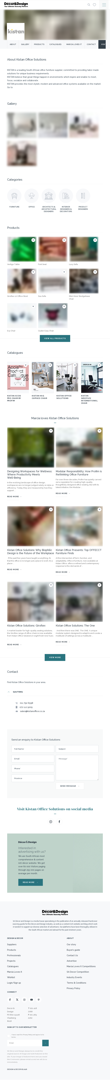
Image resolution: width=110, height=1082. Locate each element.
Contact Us (71, 956)
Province (18, 778)
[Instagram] (24, 1002)
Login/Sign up (14, 984)
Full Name (19, 749)
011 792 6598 (26, 703)
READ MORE (30, 882)
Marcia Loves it (74, 44)
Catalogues (55, 44)
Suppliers (12, 944)
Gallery (25, 44)
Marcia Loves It (15, 973)
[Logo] (43, 4)
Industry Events (74, 978)
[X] (17, 1002)
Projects (11, 961)
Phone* (17, 768)
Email (17, 759)
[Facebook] (10, 1002)
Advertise (71, 961)
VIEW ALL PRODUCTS (55, 338)
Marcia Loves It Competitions (81, 967)
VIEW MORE (55, 657)
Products (39, 44)
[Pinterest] (39, 1002)
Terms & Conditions (76, 984)
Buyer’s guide (72, 950)
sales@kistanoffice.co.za (32, 711)
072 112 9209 (26, 707)
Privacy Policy (73, 990)
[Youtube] (31, 1002)
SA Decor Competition (77, 973)
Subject (62, 749)
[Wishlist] (94, 4)
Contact (91, 44)
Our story (70, 944)
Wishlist (11, 978)
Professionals (14, 956)
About (13, 44)
